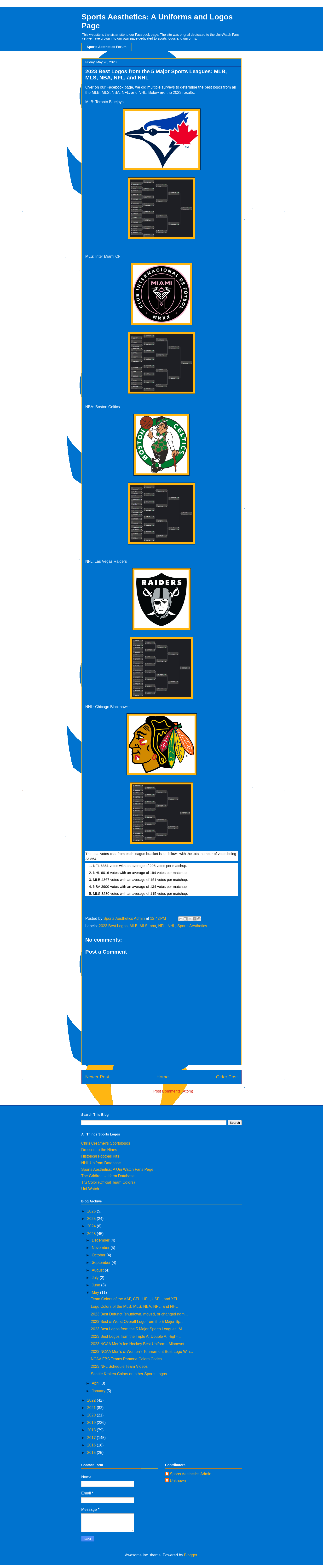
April (96, 1383)
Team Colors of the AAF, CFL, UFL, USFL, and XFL (134, 1299)
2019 (92, 1423)
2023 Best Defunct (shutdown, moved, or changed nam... (139, 1314)
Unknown (178, 1481)
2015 (92, 1453)
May (96, 1292)
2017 (92, 1438)
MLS (144, 926)
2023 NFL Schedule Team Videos (119, 1366)
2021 (92, 1408)
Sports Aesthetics (192, 926)
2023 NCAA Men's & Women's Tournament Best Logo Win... (142, 1352)
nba (153, 926)
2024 (92, 1226)
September (102, 1262)
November (101, 1248)
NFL (161, 926)
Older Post (227, 1076)
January (99, 1391)
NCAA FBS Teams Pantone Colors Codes (126, 1359)
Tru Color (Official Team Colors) (108, 1182)
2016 (92, 1445)
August (98, 1270)
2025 (92, 1219)
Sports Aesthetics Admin (190, 1474)
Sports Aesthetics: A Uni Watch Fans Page (117, 1169)
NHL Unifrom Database (101, 1163)
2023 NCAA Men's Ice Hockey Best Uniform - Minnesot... (139, 1344)
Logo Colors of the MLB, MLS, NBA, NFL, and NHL (134, 1306)
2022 (92, 1400)
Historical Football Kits (100, 1156)
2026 (92, 1211)
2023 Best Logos (113, 926)
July (96, 1278)
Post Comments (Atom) (173, 1091)
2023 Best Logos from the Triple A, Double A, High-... (136, 1336)
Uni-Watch (90, 1189)
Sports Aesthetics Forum (107, 47)
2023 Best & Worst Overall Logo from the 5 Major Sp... (137, 1322)
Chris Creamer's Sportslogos (105, 1143)
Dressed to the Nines (99, 1150)
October (99, 1255)
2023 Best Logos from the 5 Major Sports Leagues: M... (138, 1329)
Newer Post (97, 1076)
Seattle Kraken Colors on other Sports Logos (129, 1374)
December (101, 1240)
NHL (171, 926)
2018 (92, 1430)
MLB (134, 926)
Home (162, 1076)
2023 (92, 1234)
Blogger (190, 1555)
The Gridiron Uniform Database (107, 1176)
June (96, 1285)
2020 (92, 1415)
